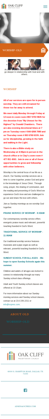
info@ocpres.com (11, 304)
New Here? (15, 328)
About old (19, 314)
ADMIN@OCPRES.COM (25, 406)
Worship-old (17, 321)
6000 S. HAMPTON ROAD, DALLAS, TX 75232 (26, 372)
